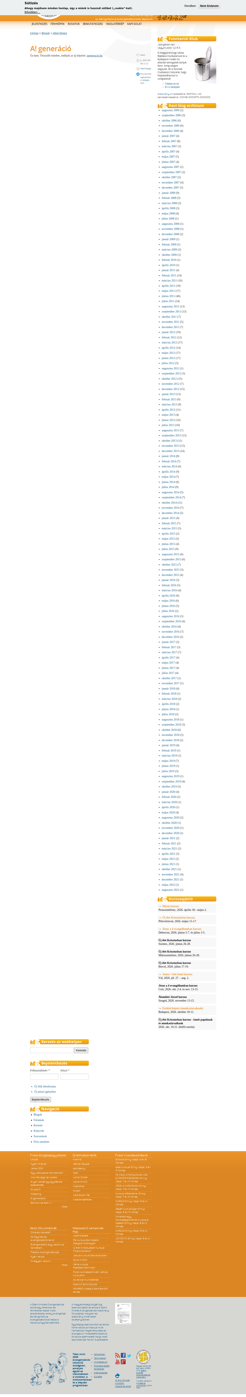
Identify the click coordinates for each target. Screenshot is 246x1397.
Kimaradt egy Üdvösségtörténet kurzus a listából (132, 1219)
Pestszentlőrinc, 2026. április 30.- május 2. (187, 908)
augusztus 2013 (170, 430)
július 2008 (168, 218)
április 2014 (168, 471)
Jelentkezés (39, 24)
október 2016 (169, 626)
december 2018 (170, 740)
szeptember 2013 (171, 435)
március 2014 (169, 466)
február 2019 (169, 750)
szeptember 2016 (171, 621)
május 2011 (168, 290)
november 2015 (170, 569)
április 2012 (168, 347)
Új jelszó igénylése (45, 1091)
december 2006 (170, 130)
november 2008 (170, 228)
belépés (146, 80)
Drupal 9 (35, 1189)
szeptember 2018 (171, 724)
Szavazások (40, 1136)
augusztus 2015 (170, 554)
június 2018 (168, 709)
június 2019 (168, 765)
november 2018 (170, 734)
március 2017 (169, 652)
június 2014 (168, 482)
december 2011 (170, 327)
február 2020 (169, 796)
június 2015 (168, 544)
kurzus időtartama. (127, 1193)
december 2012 (170, 389)
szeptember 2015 (171, 559)
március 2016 (169, 590)
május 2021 (168, 858)
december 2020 (170, 833)
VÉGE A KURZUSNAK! (127, 1185)
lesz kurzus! (123, 1167)
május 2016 (168, 600)
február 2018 (169, 693)
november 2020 (170, 827)
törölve (120, 1159)
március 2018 (169, 698)
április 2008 (168, 208)
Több (65, 1206)
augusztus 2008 (170, 223)
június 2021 (168, 864)
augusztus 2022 (170, 889)
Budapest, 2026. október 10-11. (187, 1010)
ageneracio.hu (95, 55)
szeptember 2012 (171, 373)
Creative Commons (141, 1384)
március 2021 (169, 848)
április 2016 (168, 595)
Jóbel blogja (60, 33)
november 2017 (170, 683)
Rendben (190, 5)
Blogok (45, 33)
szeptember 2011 (171, 311)
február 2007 (169, 141)
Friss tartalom (41, 1141)
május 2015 (168, 538)
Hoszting (36, 1193)
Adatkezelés (100, 1372)
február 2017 (169, 647)
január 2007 (168, 135)
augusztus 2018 (170, 719)
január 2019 (168, 745)
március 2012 (169, 342)
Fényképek (58, 24)
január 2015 (168, 518)
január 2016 (168, 580)
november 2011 (170, 321)
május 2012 (168, 352)
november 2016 (170, 631)
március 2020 (169, 802)
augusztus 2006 (170, 110)
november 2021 (170, 874)
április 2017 (168, 657)
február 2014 (169, 461)
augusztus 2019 (170, 776)
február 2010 (169, 259)
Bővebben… (32, 12)
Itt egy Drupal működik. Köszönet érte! (123, 1381)
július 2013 (168, 425)
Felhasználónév (40, 1070)
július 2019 (168, 771)
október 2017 (169, 678)
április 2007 (168, 151)
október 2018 (169, 729)
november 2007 (170, 182)
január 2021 (168, 838)
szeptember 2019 (171, 781)
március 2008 (169, 203)
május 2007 (168, 156)
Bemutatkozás (93, 24)
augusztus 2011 (170, 306)
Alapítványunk (165, 94)
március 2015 (169, 528)
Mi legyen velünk (41, 1261)
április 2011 (168, 285)
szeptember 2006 (171, 115)
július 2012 (168, 363)
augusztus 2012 (170, 368)
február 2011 (169, 275)
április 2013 (168, 409)
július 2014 (168, 487)
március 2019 (169, 755)
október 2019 (169, 786)
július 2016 (168, 611)
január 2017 (168, 642)
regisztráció (145, 77)
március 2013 (169, 404)
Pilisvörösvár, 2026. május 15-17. (187, 919)
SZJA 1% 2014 (80, 1259)
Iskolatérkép (115, 24)
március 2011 (169, 280)
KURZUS (120, 1201)
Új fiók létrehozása (45, 1086)
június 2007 (168, 161)
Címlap (34, 33)
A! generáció (38, 1198)
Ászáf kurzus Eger (126, 1208)
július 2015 (168, 549)
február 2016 (169, 585)
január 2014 (168, 456)
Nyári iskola (37, 1256)
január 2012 (168, 332)
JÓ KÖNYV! (121, 1238)
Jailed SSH (37, 1168)
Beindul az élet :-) (41, 1202)
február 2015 (169, 523)
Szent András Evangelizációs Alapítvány (143, 1373)
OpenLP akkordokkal (85, 1284)
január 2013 (168, 394)
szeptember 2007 (171, 172)
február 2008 (169, 197)
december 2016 (170, 636)
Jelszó (65, 1070)
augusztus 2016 (170, 616)
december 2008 (170, 234)
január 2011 (168, 270)
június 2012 (168, 358)
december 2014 (170, 513)
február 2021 (169, 843)
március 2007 (169, 146)
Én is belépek (172, 87)
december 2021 (170, 879)
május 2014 (168, 476)
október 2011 (169, 316)
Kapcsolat (134, 24)
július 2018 (168, 714)
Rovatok (74, 24)
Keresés (38, 1125)
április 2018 (168, 703)
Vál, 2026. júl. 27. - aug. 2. (187, 976)
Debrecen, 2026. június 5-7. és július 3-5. (187, 930)
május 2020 (168, 812)
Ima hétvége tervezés (44, 1177)
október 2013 (169, 440)
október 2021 (169, 869)
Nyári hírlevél (38, 1164)
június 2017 (168, 667)
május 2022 (168, 884)
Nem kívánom (209, 5)
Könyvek (39, 1130)
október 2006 (169, 120)
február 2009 (169, 244)
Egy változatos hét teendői (47, 1172)
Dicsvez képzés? (41, 1232)
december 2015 (170, 574)
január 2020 (168, 791)
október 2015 (169, 564)
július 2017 (168, 673)
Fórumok (39, 1120)
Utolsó (34, 1159)
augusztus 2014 (170, 492)
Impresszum (101, 1362)
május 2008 (168, 213)
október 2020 (169, 822)
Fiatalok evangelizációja (45, 1252)
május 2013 (168, 414)
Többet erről (172, 83)
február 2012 (169, 337)
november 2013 (170, 445)
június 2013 (168, 420)
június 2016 (168, 605)
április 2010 (168, 265)
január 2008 (168, 192)
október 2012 (169, 378)
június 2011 (168, 296)
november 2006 (170, 125)
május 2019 (168, 760)
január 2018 (168, 688)
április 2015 (168, 533)
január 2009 (168, 239)
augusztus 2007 (170, 166)
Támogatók (100, 1358)
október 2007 (169, 177)
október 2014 (169, 502)
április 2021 (168, 853)
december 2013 (170, 451)
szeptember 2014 (171, 497)
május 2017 (168, 662)
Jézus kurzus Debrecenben (90, 1255)
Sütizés (98, 1376)
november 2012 (170, 383)
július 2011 (168, 301)
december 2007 (170, 187)
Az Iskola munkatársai (86, 1279)
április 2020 (168, 807)
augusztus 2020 (170, 817)
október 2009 (169, 254)
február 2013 (169, 399)
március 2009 (169, 249)
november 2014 (170, 507)
